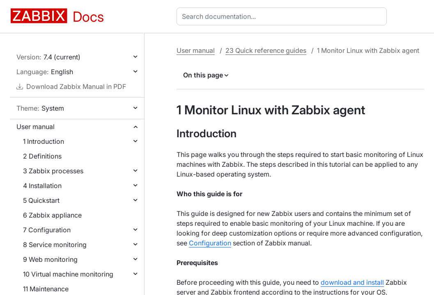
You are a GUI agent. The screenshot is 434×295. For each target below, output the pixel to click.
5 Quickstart (41, 200)
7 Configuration (47, 230)
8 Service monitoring (55, 245)
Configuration (210, 243)
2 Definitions (42, 156)
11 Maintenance (46, 289)
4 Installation (42, 186)
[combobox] (283, 16)
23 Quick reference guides (265, 50)
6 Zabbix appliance (52, 215)
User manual (35, 127)
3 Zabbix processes (53, 171)
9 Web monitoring (50, 259)
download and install (352, 282)
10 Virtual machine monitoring (68, 274)
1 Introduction (43, 141)
